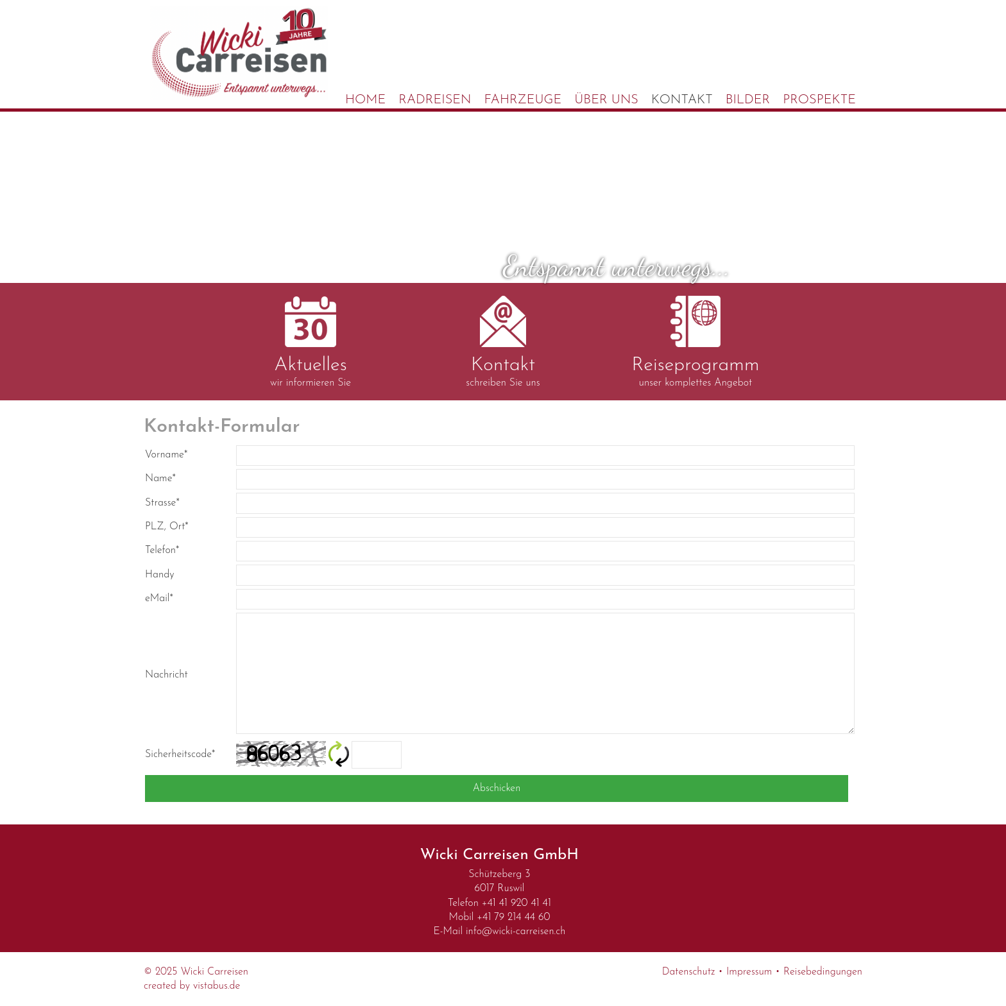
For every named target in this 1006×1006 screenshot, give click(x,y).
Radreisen (434, 100)
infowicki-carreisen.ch (515, 931)
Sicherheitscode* (180, 754)
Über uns (606, 100)
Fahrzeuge (523, 100)
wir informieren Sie (310, 342)
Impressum (749, 972)
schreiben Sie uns (503, 342)
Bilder (748, 100)
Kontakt (682, 100)
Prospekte (819, 100)
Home (365, 100)
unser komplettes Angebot (695, 342)
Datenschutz (688, 972)
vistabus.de (216, 986)
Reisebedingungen (822, 972)
